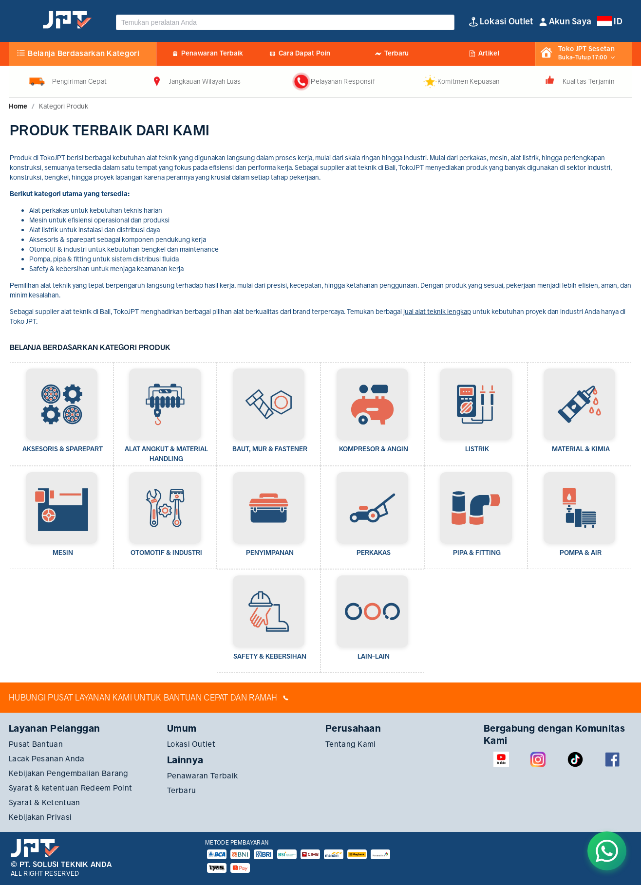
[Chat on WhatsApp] (606, 850)
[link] (18, 106)
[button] (565, 21)
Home (18, 106)
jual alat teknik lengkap (437, 311)
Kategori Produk (63, 106)
